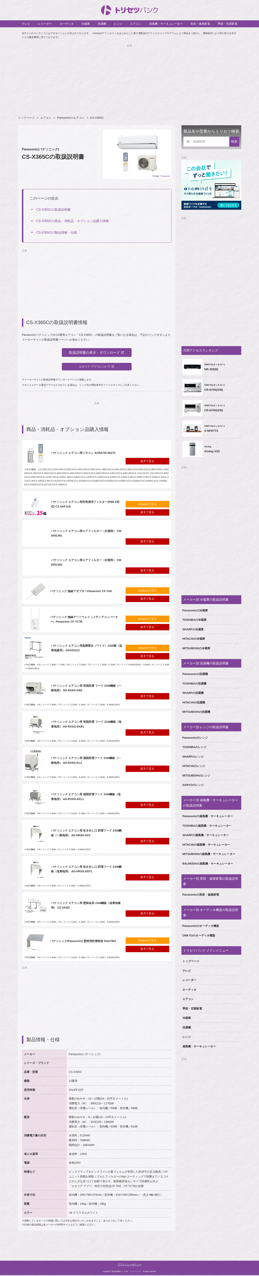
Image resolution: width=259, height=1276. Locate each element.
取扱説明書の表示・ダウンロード (94, 353)
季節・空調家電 (227, 23)
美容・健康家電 (200, 23)
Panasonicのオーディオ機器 (200, 925)
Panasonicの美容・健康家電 (200, 894)
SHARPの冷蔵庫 (193, 629)
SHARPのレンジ (193, 756)
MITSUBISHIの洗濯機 (196, 711)
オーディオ (67, 23)
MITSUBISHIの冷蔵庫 (196, 648)
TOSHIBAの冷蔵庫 (194, 619)
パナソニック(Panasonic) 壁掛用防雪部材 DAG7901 (83, 941)
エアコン (135, 23)
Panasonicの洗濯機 (195, 674)
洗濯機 (102, 23)
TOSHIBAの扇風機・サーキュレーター (207, 825)
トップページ (26, 117)
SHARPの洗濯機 (193, 692)
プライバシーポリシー (130, 1265)
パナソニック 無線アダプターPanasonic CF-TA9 (81, 591)
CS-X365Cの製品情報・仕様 (56, 232)
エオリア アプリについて (94, 367)
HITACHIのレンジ (193, 766)
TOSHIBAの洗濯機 (194, 683)
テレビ (26, 23)
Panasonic (165, 176)
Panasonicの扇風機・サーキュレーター (207, 816)
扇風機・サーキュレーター (166, 23)
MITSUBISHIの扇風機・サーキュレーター (208, 854)
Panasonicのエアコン (70, 117)
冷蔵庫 (86, 23)
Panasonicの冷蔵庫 (195, 610)
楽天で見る (147, 461)
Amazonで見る (147, 504)
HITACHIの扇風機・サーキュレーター (206, 844)
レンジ (118, 23)
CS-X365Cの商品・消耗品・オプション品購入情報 (72, 221)
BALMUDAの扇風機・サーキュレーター (207, 863)
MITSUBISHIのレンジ (196, 775)
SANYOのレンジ (193, 784)
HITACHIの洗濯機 (193, 702)
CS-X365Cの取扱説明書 (53, 209)
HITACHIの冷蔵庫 (193, 638)
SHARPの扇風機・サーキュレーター (205, 835)
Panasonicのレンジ (195, 737)
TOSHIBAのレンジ (194, 747)
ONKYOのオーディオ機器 (198, 935)
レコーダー (45, 23)
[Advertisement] (129, 75)
